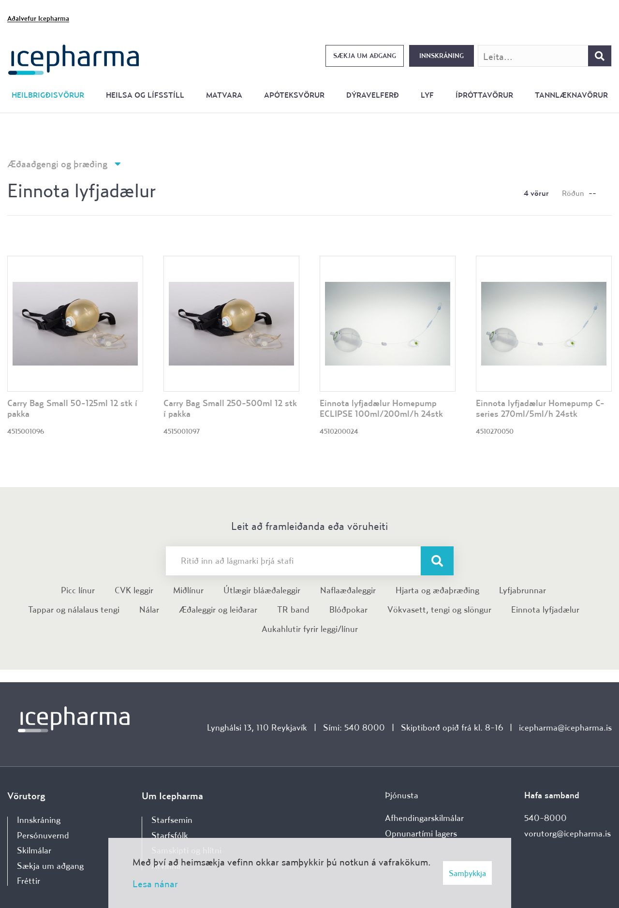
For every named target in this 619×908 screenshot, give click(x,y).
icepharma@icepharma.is (565, 727)
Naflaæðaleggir (348, 590)
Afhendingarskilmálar (424, 818)
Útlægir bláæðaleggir (261, 590)
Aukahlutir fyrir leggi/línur (310, 629)
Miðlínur (188, 590)
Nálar (149, 609)
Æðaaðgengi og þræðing (57, 163)
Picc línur (78, 590)
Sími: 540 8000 (354, 727)
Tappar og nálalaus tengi (73, 609)
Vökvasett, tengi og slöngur (439, 609)
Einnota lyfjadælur (545, 609)
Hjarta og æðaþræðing (437, 590)
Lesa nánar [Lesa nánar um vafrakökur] (155, 883)
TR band (293, 609)
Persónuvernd (43, 835)
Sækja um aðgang (364, 55)
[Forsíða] (73, 59)
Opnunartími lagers (421, 833)
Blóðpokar (348, 609)
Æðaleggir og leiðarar (218, 609)
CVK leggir (134, 590)
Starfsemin (171, 820)
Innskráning (441, 55)
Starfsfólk (169, 835)
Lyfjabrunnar (522, 590)
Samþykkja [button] (467, 873)
